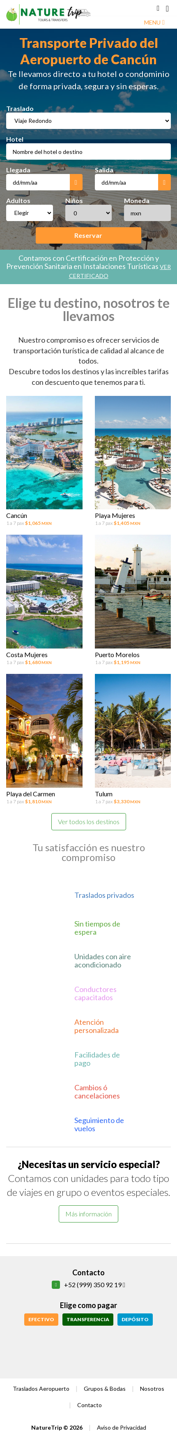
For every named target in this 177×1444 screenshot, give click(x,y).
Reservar (88, 235)
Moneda (136, 200)
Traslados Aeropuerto (41, 1388)
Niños (74, 200)
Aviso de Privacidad (121, 1427)
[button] (158, 8)
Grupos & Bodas (105, 1388)
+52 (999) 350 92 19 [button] (94, 1284)
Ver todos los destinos (89, 821)
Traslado (20, 108)
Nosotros (152, 1388)
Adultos (18, 200)
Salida (104, 170)
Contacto (89, 1404)
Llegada (18, 170)
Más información (88, 1214)
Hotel (14, 139)
